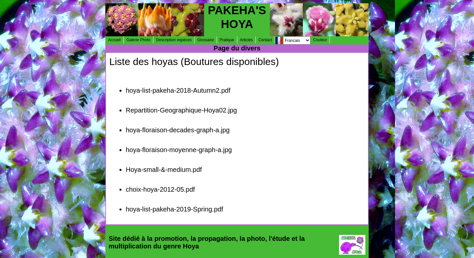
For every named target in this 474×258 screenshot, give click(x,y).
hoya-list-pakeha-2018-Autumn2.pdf (178, 90)
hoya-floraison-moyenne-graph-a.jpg (179, 149)
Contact (265, 40)
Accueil (114, 40)
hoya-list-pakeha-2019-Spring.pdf (174, 209)
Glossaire (205, 40)
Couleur (320, 40)
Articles (246, 40)
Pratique (227, 40)
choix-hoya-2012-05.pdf (160, 189)
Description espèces (174, 40)
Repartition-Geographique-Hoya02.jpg (181, 110)
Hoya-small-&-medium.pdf (164, 169)
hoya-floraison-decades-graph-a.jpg (178, 130)
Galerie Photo (138, 40)
